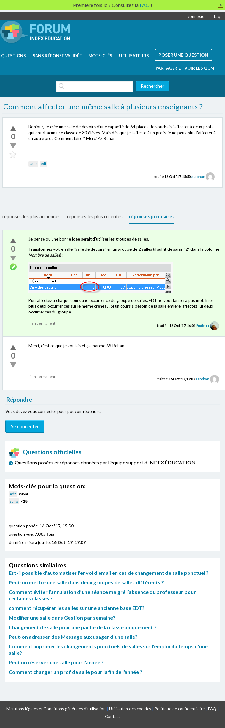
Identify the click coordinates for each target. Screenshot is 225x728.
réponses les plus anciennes (31, 216)
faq (217, 16)
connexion (197, 16)
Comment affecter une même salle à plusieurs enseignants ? (103, 106)
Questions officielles (45, 451)
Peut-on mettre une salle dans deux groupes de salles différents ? (86, 582)
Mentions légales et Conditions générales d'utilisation (56, 708)
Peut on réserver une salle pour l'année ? (56, 662)
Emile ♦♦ (202, 325)
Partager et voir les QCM (185, 68)
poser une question (183, 55)
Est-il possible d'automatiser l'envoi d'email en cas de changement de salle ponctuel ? (109, 573)
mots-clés (100, 55)
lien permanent (42, 323)
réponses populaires (151, 216)
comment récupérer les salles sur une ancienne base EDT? (77, 608)
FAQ (212, 708)
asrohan (198, 176)
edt (43, 164)
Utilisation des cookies (130, 708)
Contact (112, 716)
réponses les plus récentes (95, 216)
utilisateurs (134, 55)
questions (13, 55)
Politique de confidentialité (180, 708)
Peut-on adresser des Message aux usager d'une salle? (73, 637)
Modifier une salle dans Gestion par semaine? (62, 617)
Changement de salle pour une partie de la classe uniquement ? (83, 627)
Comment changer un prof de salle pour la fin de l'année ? (75, 672)
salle (33, 164)
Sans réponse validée (57, 55)
